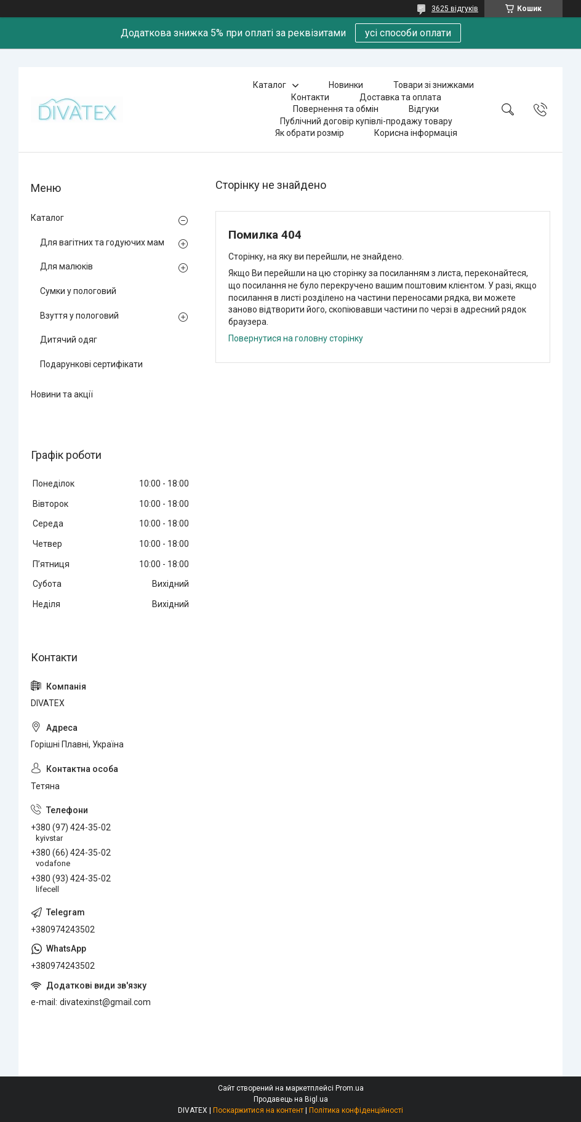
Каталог (269, 85)
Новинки (346, 85)
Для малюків (66, 266)
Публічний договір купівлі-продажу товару (366, 121)
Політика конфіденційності (356, 1110)
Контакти (310, 97)
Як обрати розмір (309, 133)
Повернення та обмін (336, 109)
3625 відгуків (454, 8)
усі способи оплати (408, 33)
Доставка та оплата (400, 97)
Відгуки (424, 109)
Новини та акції (62, 394)
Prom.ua (349, 1088)
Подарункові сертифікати (91, 364)
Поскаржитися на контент (258, 1110)
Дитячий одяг (68, 339)
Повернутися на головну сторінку (295, 338)
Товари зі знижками (433, 85)
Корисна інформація (415, 133)
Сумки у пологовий (78, 291)
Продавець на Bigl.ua (291, 1099)
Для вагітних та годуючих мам (102, 242)
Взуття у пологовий (79, 315)
